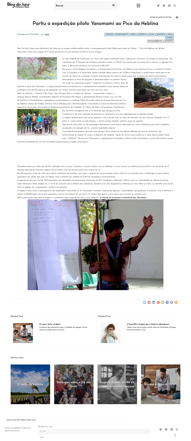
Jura (47, 34)
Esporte (169, 41)
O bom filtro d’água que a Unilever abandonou (148, 324)
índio (133, 34)
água (170, 34)
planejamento (122, 34)
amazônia (161, 34)
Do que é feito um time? (49, 324)
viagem (169, 38)
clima (151, 34)
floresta (142, 34)
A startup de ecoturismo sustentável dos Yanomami (123, 198)
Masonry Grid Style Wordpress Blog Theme (21, 420)
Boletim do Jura (45, 426)
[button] (138, 6)
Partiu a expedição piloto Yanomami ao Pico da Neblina (95, 23)
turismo (109, 34)
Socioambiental (155, 41)
